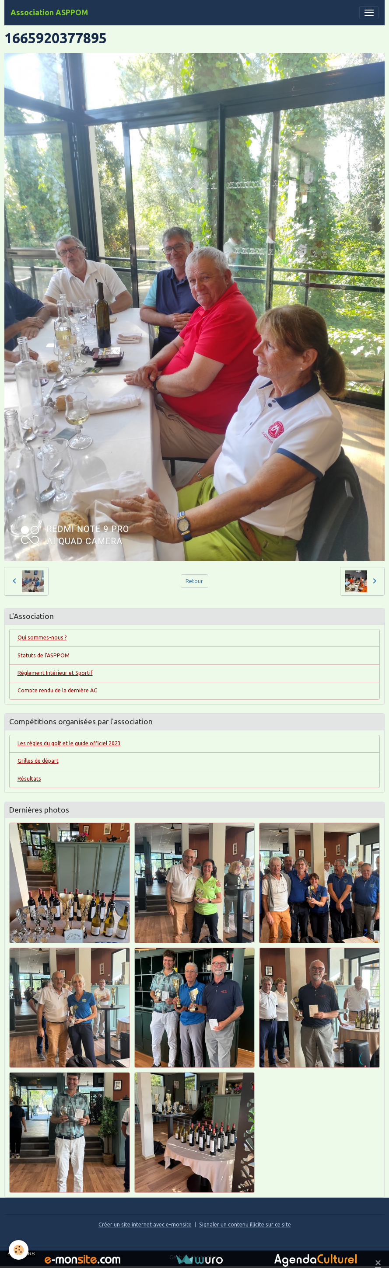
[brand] (49, 12)
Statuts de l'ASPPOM (44, 655)
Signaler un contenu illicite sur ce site (245, 1224)
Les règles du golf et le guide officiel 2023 (69, 743)
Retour (194, 581)
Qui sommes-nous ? (42, 637)
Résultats (29, 779)
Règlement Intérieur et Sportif (55, 673)
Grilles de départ (38, 761)
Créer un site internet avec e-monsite (145, 1224)
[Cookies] (18, 1250)
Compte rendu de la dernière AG (58, 690)
